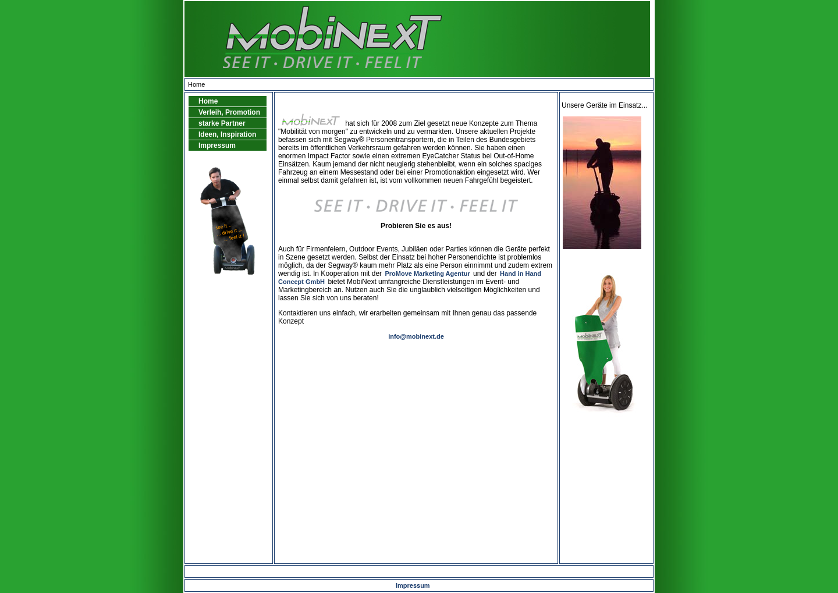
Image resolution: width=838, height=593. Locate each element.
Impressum (217, 145)
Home (208, 101)
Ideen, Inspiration (227, 134)
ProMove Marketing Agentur (427, 273)
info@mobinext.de (416, 336)
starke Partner (222, 123)
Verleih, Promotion (229, 112)
